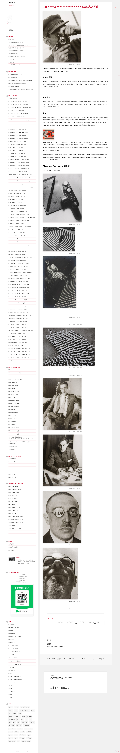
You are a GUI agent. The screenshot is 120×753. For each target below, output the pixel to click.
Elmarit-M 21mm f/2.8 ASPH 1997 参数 (18, 113)
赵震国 (59, 659)
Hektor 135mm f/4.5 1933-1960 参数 (17, 342)
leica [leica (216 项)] (23, 716)
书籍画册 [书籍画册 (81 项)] (29, 731)
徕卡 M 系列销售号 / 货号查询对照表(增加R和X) (20, 80)
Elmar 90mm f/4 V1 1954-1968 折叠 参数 (18, 293)
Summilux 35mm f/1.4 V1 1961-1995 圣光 (19, 181)
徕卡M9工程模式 (12, 446)
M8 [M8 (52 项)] (10, 722)
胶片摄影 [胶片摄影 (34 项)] (22, 738)
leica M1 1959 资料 (13, 382)
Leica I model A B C (13, 465)
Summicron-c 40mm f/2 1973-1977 (17, 196)
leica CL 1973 (12, 397)
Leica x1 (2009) (12, 513)
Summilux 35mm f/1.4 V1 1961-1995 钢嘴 (19, 178)
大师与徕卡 (11, 544)
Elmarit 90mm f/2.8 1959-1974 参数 (17, 309)
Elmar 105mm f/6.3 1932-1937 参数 (17, 336)
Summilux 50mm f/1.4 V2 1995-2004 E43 (18, 239)
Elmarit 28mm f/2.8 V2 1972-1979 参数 (18, 132)
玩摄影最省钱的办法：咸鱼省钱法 (16, 48)
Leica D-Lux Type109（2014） (16, 516)
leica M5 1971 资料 (13, 394)
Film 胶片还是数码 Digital (14, 636)
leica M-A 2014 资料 (13, 418)
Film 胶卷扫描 (11, 633)
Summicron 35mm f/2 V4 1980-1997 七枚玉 (19, 168)
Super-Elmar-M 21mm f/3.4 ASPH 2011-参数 (19, 107)
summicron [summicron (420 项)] (12, 728)
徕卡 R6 (10, 532)
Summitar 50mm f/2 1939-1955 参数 (17, 211)
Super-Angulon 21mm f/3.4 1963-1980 (18, 104)
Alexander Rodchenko (82, 659)
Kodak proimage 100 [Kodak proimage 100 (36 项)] (14, 716)
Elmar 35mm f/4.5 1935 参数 (15, 147)
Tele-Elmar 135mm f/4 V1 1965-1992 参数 (19, 348)
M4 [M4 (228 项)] (26, 719)
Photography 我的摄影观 (14, 664)
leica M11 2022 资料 (13, 434)
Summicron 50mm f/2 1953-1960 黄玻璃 (18, 214)
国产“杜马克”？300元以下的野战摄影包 (18, 45)
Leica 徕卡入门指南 (13, 645)
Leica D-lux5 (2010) (13, 510)
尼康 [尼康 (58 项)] (29, 735)
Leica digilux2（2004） (14, 507)
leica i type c (93, 659)
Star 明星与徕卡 (12, 670)
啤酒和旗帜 (11, 39)
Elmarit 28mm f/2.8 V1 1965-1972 (17, 129)
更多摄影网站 (11, 691)
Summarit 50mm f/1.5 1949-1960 (16, 232)
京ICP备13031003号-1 (22, 749)
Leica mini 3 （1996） (14, 492)
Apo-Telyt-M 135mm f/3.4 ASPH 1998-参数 (19, 354)
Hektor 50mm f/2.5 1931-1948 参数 (17, 205)
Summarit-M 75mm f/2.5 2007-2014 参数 (18, 263)
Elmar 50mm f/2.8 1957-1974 (15, 202)
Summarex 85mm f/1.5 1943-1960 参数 (18, 281)
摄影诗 (10, 688)
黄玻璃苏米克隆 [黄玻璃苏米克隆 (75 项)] (26, 741)
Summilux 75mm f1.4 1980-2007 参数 (18, 275)
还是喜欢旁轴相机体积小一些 (15, 42)
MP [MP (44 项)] (18, 722)
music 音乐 (11, 655)
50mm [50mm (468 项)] (27, 707)
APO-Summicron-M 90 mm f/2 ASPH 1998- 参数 (20, 330)
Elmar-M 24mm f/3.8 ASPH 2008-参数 (18, 117)
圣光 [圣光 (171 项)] (16, 735)
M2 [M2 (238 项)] (18, 719)
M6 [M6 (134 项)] (30, 719)
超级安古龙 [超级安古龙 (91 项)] (12, 741)
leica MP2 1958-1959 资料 (15, 379)
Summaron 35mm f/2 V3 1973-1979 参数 (18, 165)
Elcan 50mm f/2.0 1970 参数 (15, 229)
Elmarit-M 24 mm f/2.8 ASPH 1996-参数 (18, 120)
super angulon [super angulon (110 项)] (28, 728)
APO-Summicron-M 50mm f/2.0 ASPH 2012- (19, 226)
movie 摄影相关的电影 (14, 651)
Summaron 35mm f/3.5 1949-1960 (17, 153)
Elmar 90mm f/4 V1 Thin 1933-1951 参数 (18, 287)
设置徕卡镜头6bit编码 (13, 86)
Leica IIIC (10, 468)
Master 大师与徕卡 (13, 648)
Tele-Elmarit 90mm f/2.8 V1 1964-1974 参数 (19, 315)
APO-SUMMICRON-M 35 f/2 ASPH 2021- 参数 (20, 174)
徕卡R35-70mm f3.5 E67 (14, 528)
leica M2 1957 (12, 376)
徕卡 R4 (10, 535)
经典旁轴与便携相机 (13, 547)
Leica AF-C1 (11, 504)
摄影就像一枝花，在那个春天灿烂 (16, 56)
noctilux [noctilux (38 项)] (32, 722)
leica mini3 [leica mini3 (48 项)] (12, 719)
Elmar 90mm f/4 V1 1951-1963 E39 (17, 296)
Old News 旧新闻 (12, 658)
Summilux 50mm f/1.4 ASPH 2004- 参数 (18, 245)
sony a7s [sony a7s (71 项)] (11, 725)
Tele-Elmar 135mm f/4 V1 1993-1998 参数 (19, 351)
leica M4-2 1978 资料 (13, 400)
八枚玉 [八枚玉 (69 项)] (11, 735)
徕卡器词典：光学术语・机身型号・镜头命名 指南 (20, 89)
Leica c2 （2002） (13, 498)
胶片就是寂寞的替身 (13, 53)
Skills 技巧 (11, 667)
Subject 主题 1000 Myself (14, 676)
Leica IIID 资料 (12, 474)
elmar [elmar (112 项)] (21, 710)
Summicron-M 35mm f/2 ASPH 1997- (17, 171)
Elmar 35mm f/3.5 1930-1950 (15, 150)
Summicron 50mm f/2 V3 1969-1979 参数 (18, 220)
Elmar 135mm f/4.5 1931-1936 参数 (17, 339)
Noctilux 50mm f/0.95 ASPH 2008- (17, 254)
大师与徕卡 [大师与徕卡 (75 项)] (22, 735)
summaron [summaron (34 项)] (26, 725)
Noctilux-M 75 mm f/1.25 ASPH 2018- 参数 (19, 278)
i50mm (12, 3)
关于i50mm (11, 685)
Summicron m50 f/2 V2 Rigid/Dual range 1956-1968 (21, 217)
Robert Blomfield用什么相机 (56, 622)
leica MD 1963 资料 (13, 385)
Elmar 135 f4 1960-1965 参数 (15, 345)
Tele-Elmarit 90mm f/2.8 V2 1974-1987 (18, 318)
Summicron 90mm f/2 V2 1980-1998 (17, 327)
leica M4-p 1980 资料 (13, 406)
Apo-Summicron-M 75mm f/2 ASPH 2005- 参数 (20, 272)
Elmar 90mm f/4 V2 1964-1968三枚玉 (17, 300)
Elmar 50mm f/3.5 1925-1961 (15, 199)
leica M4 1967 (12, 388)
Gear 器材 (11, 639)
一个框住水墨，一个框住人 (15, 65)
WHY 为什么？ (12, 682)
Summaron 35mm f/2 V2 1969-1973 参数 (18, 162)
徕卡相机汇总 (11, 449)
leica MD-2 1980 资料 (13, 403)
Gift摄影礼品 (11, 642)
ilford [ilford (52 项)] (32, 710)
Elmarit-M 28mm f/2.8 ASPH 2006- (17, 141)
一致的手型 (11, 59)
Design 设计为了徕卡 (13, 627)
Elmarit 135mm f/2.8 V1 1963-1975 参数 (18, 358)
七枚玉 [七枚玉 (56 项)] (11, 731)
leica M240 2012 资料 (14, 428)
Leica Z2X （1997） (13, 495)
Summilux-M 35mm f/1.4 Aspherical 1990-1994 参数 (21, 184)
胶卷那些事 (11, 550)
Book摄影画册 (12, 624)
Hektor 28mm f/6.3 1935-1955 (16, 123)
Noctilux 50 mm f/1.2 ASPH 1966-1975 (18, 248)
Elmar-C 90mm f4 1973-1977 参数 (17, 306)
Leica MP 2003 (12, 415)
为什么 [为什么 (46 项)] (17, 731)
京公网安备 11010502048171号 (22, 751)
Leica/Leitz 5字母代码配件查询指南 (17, 83)
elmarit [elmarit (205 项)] (27, 710)
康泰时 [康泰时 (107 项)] (11, 738)
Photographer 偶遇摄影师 (14, 661)
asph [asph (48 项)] (16, 710)
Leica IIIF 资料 (12, 477)
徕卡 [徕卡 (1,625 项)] (16, 738)
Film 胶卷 (10, 630)
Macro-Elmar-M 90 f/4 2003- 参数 (16, 303)
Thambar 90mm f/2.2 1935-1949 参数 (17, 321)
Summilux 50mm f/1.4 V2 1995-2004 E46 (18, 242)
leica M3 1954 (12, 370)
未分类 (10, 694)
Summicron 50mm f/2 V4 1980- (16, 223)
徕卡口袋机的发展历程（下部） (16, 519)
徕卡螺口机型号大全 (13, 458)
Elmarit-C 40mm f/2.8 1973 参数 (16, 193)
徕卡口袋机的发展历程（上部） (16, 522)
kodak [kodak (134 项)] (20, 713)
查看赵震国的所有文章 (57, 646)
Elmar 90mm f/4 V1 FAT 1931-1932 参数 (18, 284)
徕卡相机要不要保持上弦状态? (16, 50)
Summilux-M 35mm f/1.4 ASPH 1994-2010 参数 (20, 187)
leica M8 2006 (12, 421)
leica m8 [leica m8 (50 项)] (29, 716)
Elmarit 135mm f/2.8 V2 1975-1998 (17, 361)
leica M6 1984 (12, 409)
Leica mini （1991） (13, 486)
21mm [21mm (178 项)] (10, 707)
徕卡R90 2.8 (11, 525)
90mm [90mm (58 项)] (10, 710)
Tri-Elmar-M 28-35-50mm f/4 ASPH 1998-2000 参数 (21, 257)
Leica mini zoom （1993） (15, 489)
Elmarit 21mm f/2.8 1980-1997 (16, 110)
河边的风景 (11, 62)
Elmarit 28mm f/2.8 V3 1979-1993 (17, 135)
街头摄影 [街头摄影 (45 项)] (29, 738)
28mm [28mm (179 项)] (16, 707)
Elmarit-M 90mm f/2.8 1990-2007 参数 (18, 312)
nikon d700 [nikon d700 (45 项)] (24, 722)
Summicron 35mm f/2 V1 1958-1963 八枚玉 (19, 159)
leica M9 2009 (12, 424)
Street (10, 673)
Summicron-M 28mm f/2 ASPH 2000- (17, 144)
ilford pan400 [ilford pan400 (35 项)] (12, 713)
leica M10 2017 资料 (13, 431)
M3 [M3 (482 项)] (22, 719)
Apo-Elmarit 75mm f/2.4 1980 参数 (17, 269)
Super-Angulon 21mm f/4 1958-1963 (17, 101)
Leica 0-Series (12, 462)
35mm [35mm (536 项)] (22, 707)
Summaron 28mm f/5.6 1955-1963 (17, 126)
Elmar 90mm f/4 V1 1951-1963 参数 (17, 290)
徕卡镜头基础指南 (12, 98)
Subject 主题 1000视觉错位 (15, 679)
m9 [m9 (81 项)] (14, 722)
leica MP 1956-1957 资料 (14, 373)
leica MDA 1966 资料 (13, 391)
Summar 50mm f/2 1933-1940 (16, 208)
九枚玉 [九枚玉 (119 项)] (22, 731)
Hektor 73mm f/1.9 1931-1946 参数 (17, 260)
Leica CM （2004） (13, 501)
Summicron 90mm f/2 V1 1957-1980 (17, 324)
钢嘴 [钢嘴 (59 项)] (18, 741)
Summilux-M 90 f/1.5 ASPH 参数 (16, 333)
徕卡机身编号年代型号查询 (15, 74)
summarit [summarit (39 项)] (18, 725)
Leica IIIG (10, 471)
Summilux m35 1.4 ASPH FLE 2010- (17, 190)
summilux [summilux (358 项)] (19, 728)
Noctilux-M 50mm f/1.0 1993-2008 (17, 251)
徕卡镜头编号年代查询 (14, 77)
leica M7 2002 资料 (13, 412)
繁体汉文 (11, 30)
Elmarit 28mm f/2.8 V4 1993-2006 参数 (18, 138)
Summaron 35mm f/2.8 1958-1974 (17, 156)
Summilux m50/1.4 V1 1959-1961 (16, 235)
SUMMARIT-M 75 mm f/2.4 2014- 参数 (18, 266)
